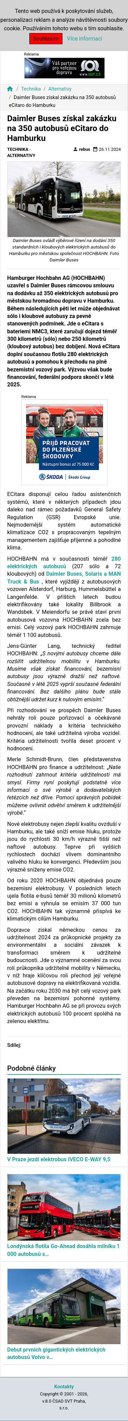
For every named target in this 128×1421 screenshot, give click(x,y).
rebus (81, 149)
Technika (31, 89)
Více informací (84, 38)
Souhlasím (46, 38)
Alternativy (59, 89)
